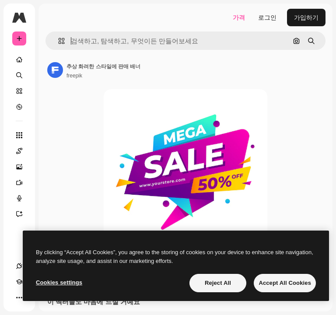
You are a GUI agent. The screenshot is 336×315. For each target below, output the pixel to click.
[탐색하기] (19, 107)
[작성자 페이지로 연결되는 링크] (55, 70)
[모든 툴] (19, 135)
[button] (58, 41)
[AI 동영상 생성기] (23, 182)
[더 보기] (19, 297)
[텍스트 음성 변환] (23, 198)
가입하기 (306, 17)
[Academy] (19, 282)
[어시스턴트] (23, 214)
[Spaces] (23, 151)
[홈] (19, 59)
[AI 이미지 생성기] (23, 167)
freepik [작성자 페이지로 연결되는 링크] (74, 76)
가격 (239, 17)
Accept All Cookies (285, 283)
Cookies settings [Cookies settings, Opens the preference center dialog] (59, 282)
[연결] (19, 266)
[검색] (19, 75)
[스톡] (19, 91)
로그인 (267, 17)
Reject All (218, 283)
